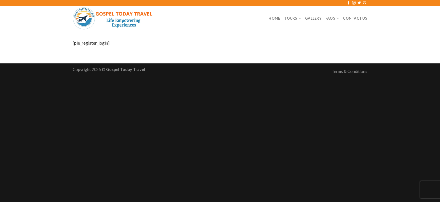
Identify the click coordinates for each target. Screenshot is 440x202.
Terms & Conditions (349, 71)
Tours (292, 18)
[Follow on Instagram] (354, 3)
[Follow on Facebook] (348, 3)
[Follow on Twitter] (359, 3)
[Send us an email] (364, 3)
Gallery (313, 18)
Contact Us (355, 18)
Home (274, 18)
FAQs (332, 18)
